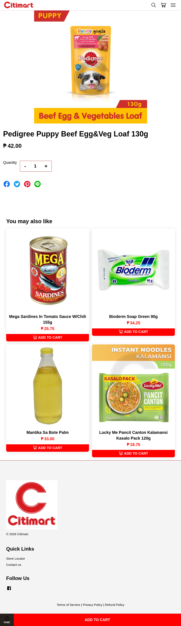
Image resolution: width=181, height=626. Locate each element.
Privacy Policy (92, 604)
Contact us (13, 564)
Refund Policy (114, 604)
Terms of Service (68, 604)
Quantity (10, 163)
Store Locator (15, 558)
